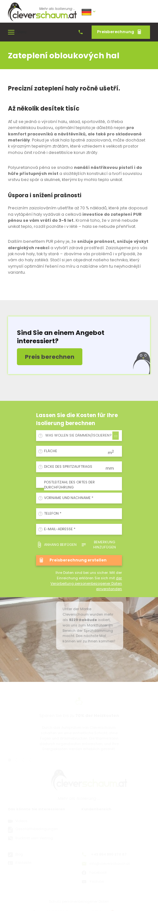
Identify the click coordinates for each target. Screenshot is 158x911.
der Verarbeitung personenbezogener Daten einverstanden (86, 583)
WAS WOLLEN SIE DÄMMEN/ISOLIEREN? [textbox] (78, 435)
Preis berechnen (49, 357)
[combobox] (81, 435)
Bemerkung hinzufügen (98, 545)
